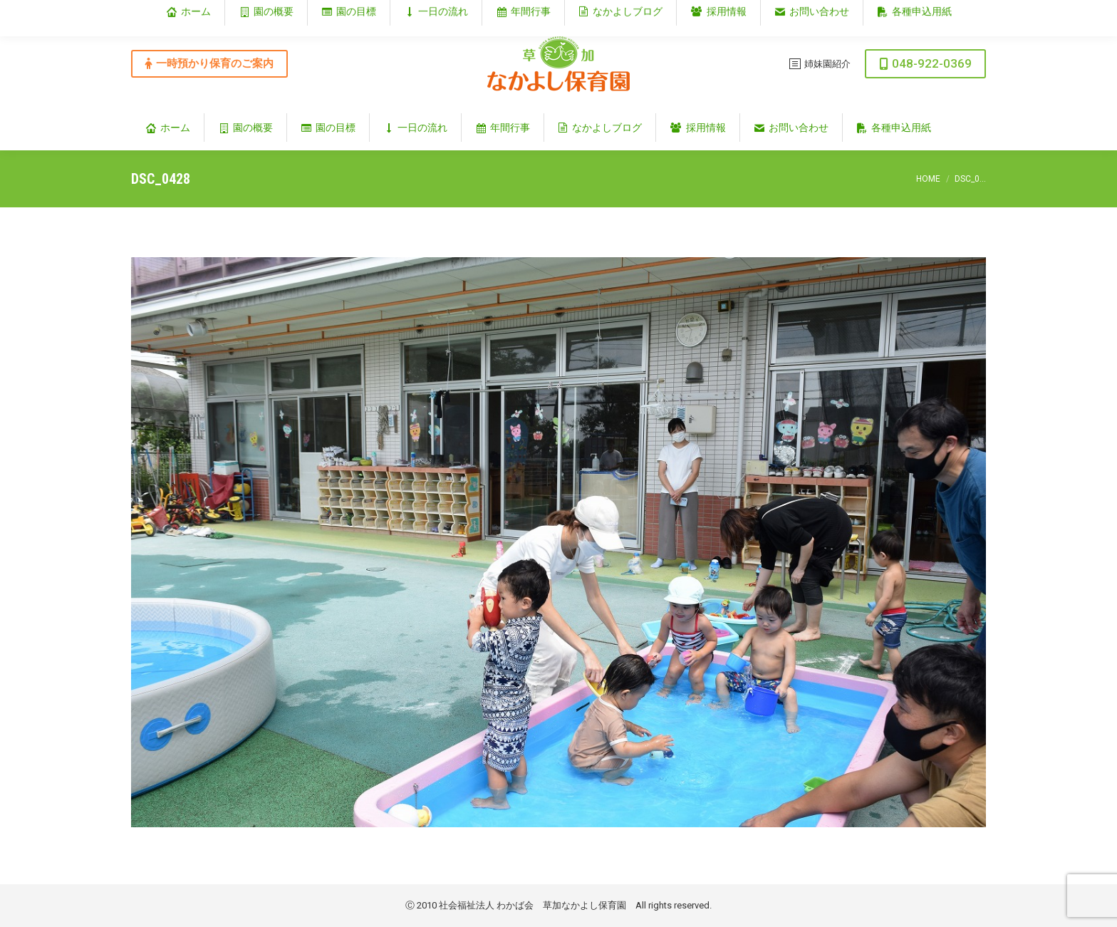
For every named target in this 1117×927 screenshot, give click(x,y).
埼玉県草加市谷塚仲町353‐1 (924, 11)
